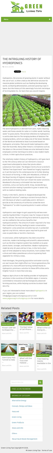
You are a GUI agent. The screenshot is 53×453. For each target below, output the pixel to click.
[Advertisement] (26, 37)
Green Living (16, 417)
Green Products (18, 422)
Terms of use (47, 450)
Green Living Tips (7, 448)
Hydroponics (40, 291)
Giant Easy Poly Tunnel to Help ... (8, 360)
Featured (15, 412)
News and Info (9, 67)
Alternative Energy (19, 401)
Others (14, 433)
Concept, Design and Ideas (22, 406)
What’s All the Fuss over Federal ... (26, 360)
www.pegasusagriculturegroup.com (17, 298)
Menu (6, 19)
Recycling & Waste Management (24, 439)
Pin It (23, 72)
